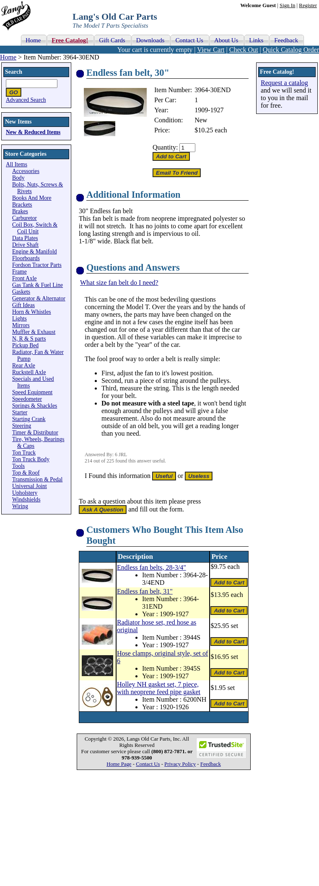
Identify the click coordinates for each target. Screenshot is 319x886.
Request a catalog (284, 82)
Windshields (26, 499)
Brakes (20, 211)
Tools (18, 466)
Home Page (118, 764)
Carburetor (24, 218)
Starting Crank (29, 419)
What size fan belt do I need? (119, 282)
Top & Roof (26, 473)
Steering (21, 426)
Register (308, 5)
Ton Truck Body (30, 459)
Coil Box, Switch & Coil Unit (34, 228)
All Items (16, 164)
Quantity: (165, 147)
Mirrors (21, 325)
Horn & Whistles (31, 312)
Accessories (25, 171)
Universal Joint (29, 486)
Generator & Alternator (38, 298)
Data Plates (25, 238)
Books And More (32, 198)
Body (18, 178)
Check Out (243, 49)
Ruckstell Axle (29, 372)
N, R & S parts (29, 339)
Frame (19, 272)
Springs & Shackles (34, 406)
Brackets (22, 204)
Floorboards (26, 258)
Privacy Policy (180, 764)
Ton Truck (24, 452)
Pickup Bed (25, 345)
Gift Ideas (23, 305)
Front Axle (24, 278)
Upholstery (24, 493)
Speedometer (27, 399)
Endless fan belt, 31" (145, 591)
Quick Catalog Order (291, 49)
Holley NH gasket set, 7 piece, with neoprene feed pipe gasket (158, 688)
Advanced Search (26, 100)
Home (8, 57)
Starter (19, 412)
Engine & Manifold (34, 251)
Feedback (210, 764)
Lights (19, 318)
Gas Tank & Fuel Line (37, 285)
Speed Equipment (32, 392)
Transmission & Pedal (37, 479)
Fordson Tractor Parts (37, 265)
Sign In (287, 5)
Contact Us (148, 764)
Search (13, 72)
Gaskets (21, 292)
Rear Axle (23, 365)
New (201, 120)
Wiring (20, 506)
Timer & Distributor (35, 432)
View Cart (210, 49)
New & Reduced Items (33, 132)
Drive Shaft (25, 245)
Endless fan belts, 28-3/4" (151, 567)
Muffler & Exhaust (33, 332)
